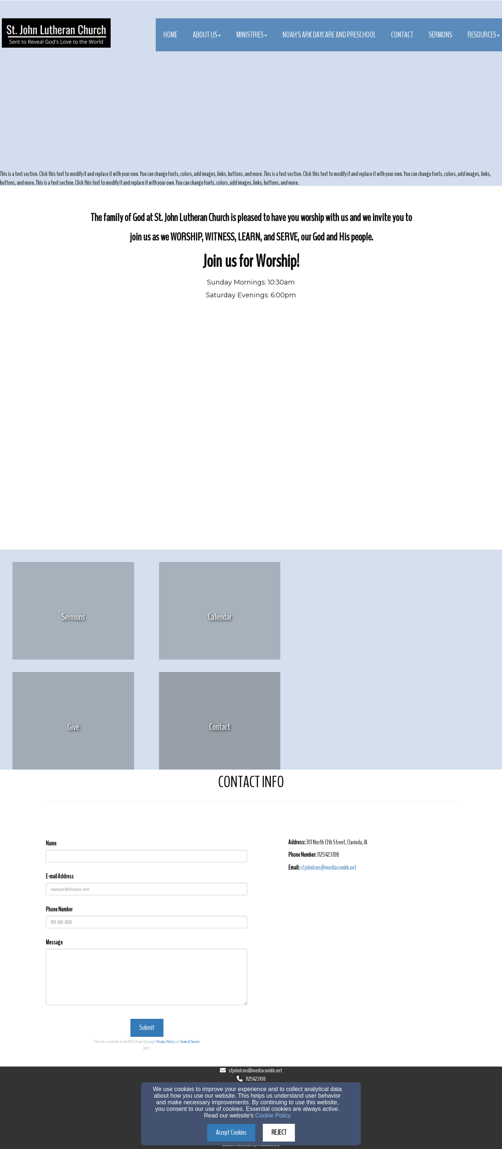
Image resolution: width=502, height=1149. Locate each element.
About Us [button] (207, 34)
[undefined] (73, 617)
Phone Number (59, 909)
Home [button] (170, 34)
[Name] (146, 856)
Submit (147, 1027)
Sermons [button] (440, 34)
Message (54, 942)
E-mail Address (60, 876)
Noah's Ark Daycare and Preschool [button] (329, 34)
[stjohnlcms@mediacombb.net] (328, 867)
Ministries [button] (251, 34)
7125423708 (256, 1079)
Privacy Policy (165, 1042)
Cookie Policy (273, 1115)
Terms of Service (189, 1042)
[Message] (146, 977)
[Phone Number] (146, 922)
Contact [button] (402, 34)
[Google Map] (373, 935)
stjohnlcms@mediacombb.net (255, 1071)
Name (51, 843)
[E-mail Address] (146, 889)
